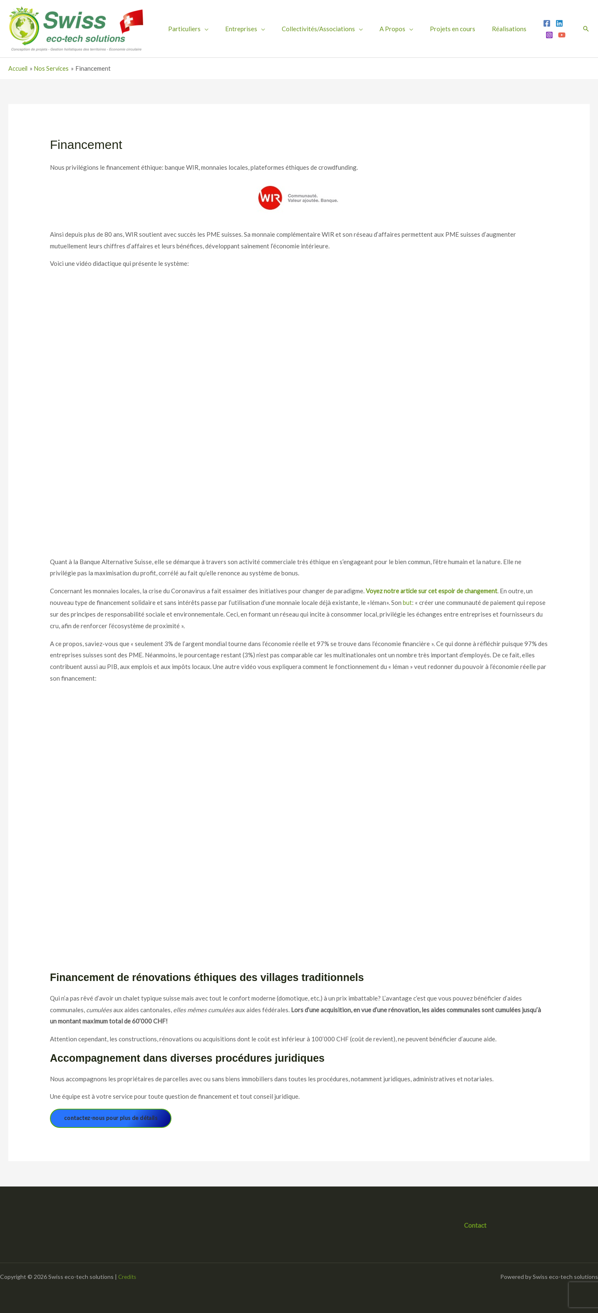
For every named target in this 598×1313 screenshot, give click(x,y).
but (407, 602)
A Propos (360, 28)
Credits (128, 1276)
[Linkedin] (504, 29)
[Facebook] (492, 29)
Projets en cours (411, 28)
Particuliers (180, 28)
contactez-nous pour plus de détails (113, 1118)
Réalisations (459, 28)
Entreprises (227, 28)
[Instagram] (517, 29)
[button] (586, 28)
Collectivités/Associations (295, 28)
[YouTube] (529, 29)
